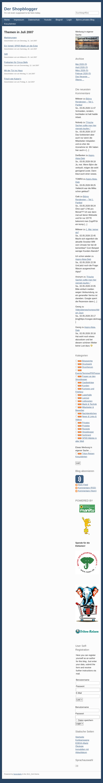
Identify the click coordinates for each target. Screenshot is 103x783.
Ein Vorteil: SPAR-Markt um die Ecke (21, 46)
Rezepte (86, 429)
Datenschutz (34, 20)
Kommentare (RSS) (87, 488)
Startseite (79, 737)
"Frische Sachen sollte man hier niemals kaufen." (85, 125)
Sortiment (86, 435)
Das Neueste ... (82, 77)
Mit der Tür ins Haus (13, 70)
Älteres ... (79, 80)
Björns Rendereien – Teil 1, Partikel (84, 102)
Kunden (85, 386)
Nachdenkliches (89, 413)
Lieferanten (87, 401)
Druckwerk (87, 364)
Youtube (47, 20)
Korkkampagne (82, 740)
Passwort (80, 686)
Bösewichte (87, 361)
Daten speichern (85, 720)
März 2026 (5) (81, 70)
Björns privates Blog (85, 20)
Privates (86, 423)
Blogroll (59, 20)
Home (7, 20)
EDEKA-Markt (81, 743)
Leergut (85, 398)
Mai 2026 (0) (81, 64)
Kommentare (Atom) (87, 491)
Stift (6, 54)
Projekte (86, 426)
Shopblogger (88, 432)
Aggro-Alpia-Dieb (83, 259)
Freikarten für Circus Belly (16, 62)
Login (69, 20)
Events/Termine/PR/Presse (87, 373)
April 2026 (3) (81, 67)
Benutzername (82, 680)
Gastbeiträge (88, 382)
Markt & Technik (89, 404)
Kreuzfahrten (10, 24)
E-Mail (79, 693)
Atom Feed (83, 485)
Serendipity (17, 774)
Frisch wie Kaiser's (12, 79)
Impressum (19, 20)
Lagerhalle (87, 395)
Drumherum (87, 367)
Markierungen (10, 38)
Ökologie (79, 746)
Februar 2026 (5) (83, 73)
